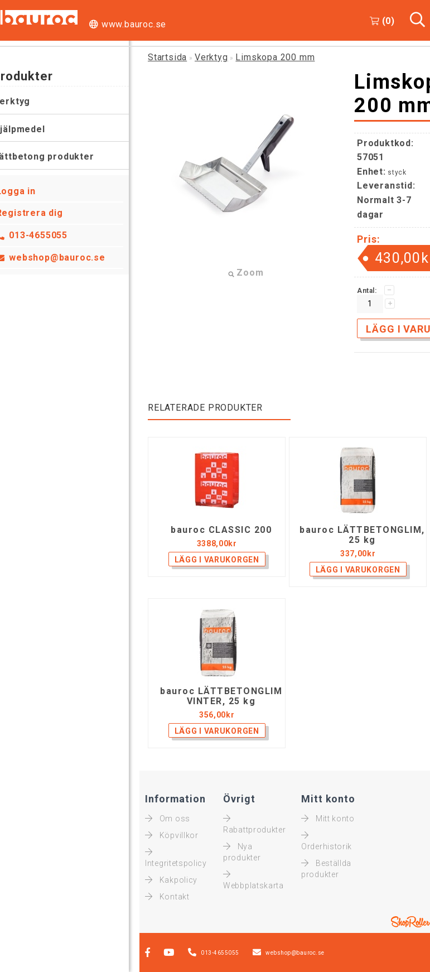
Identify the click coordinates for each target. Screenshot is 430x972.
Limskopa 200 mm (275, 57)
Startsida (167, 57)
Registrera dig (40, 213)
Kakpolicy (171, 879)
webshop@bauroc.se (68, 257)
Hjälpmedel (30, 129)
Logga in (26, 191)
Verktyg (22, 101)
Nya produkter (241, 852)
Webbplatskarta (253, 880)
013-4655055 (49, 235)
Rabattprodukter (254, 824)
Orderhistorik (326, 841)
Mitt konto (328, 818)
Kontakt (167, 896)
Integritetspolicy (176, 858)
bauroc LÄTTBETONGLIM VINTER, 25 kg (221, 696)
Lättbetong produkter (54, 156)
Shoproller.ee (410, 921)
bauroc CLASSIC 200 (221, 530)
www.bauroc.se (134, 24)
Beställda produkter (326, 869)
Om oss (167, 818)
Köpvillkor (172, 835)
